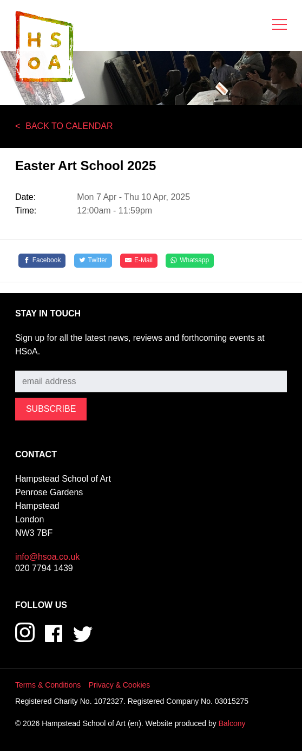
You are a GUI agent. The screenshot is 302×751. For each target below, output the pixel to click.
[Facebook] (42, 261)
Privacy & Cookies (119, 685)
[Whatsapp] (190, 261)
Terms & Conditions (48, 685)
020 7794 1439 (44, 568)
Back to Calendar (69, 126)
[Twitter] (93, 261)
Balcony (232, 723)
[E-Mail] (138, 261)
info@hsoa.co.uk (47, 556)
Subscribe (34, 362)
